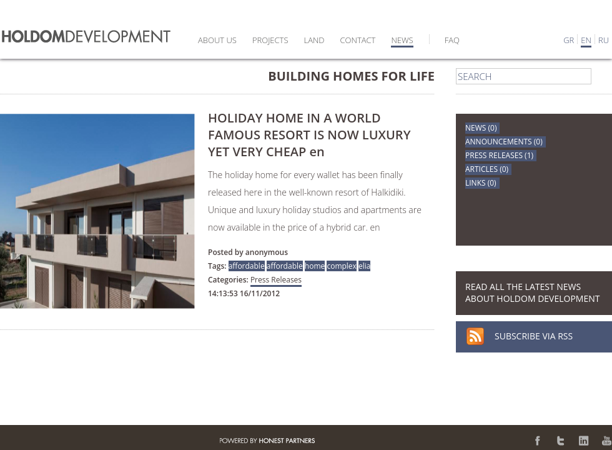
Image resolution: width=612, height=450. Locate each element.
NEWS (402, 40)
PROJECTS (270, 40)
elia (364, 266)
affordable (247, 266)
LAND (314, 40)
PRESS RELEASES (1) (499, 155)
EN (586, 40)
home (315, 266)
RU (603, 40)
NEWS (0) (480, 127)
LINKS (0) (480, 183)
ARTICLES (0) (486, 169)
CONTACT (358, 40)
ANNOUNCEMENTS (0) (504, 141)
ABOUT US (217, 40)
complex (341, 266)
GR (568, 40)
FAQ (452, 40)
